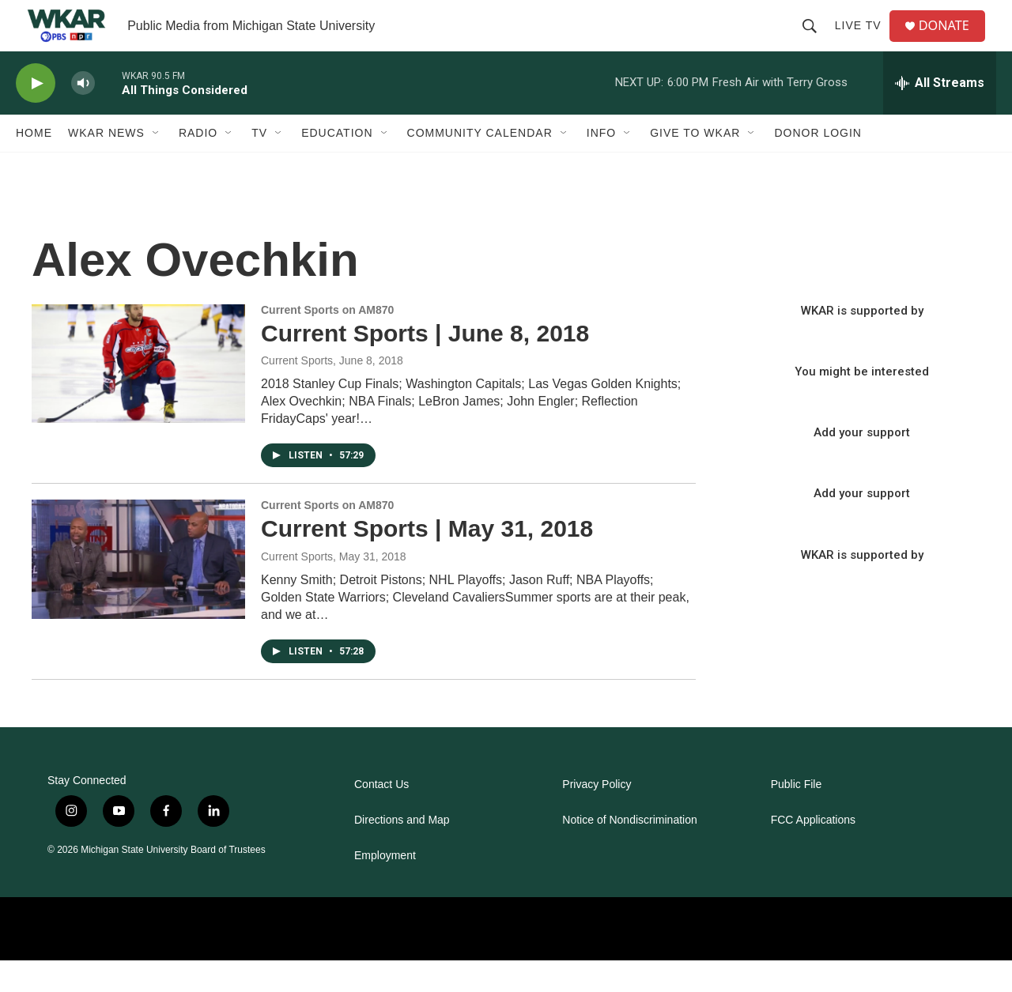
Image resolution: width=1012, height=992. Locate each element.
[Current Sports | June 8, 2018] (138, 394)
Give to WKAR (695, 164)
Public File (796, 816)
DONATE (952, 41)
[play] (35, 115)
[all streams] (939, 114)
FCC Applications (813, 852)
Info (601, 164)
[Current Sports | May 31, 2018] (138, 590)
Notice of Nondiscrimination (629, 852)
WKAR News (106, 164)
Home (34, 164)
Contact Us (381, 816)
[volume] (83, 115)
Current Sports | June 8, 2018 (425, 364)
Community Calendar (480, 164)
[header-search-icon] (815, 41)
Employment (385, 887)
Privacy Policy (596, 816)
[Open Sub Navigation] (156, 164)
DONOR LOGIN (818, 164)
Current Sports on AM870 (327, 340)
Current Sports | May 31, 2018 (427, 560)
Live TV (863, 41)
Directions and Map (402, 852)
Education (336, 164)
